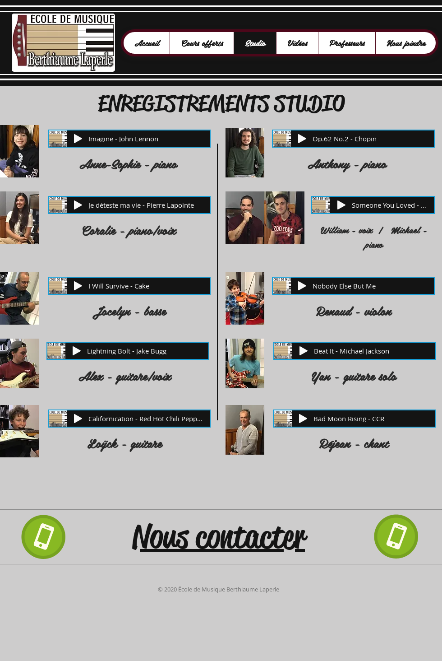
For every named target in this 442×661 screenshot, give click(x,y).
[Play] (78, 138)
